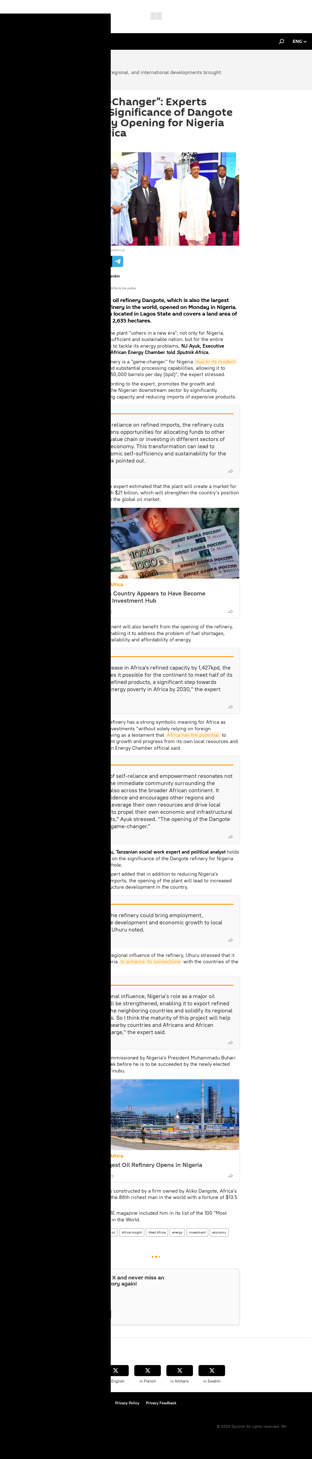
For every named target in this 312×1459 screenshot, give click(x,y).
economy (219, 1232)
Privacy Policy (127, 1402)
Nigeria (99, 1232)
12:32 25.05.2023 (88, 145)
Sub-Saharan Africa (101, 584)
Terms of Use (40, 1402)
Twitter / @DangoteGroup (105, 250)
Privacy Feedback (161, 1402)
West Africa (157, 1232)
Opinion (81, 1232)
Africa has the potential (193, 735)
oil (113, 1232)
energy (177, 1232)
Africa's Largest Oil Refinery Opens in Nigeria (140, 1164)
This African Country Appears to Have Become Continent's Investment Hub (142, 597)
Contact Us (68, 1402)
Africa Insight (132, 1232)
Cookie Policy (97, 1402)
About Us (14, 1402)
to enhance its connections (150, 961)
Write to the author (123, 288)
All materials (97, 288)
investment (197, 1232)
